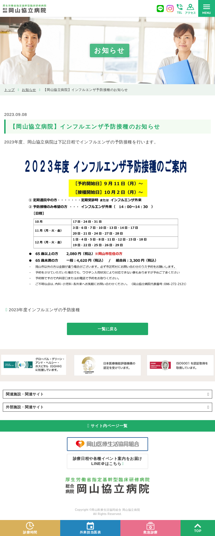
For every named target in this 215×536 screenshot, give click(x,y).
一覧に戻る (107, 329)
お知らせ (29, 89)
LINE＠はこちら (107, 461)
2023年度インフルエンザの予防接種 (44, 309)
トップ (9, 89)
